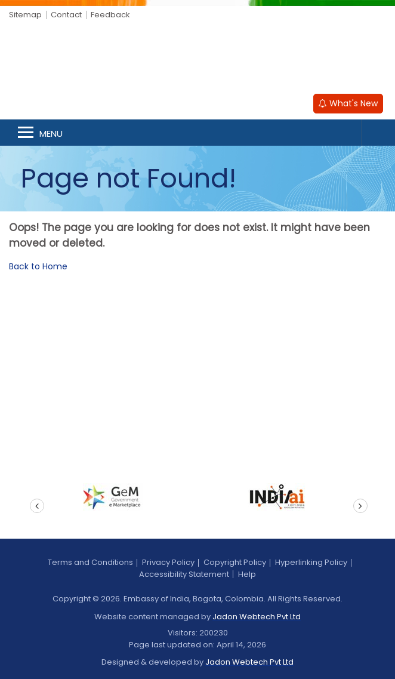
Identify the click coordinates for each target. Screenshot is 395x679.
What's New (348, 103)
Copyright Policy (234, 562)
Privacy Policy (168, 562)
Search (378, 132)
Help (247, 574)
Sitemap (25, 14)
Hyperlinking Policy (311, 562)
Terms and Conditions (90, 562)
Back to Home (38, 266)
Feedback (110, 14)
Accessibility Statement (184, 574)
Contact (66, 14)
